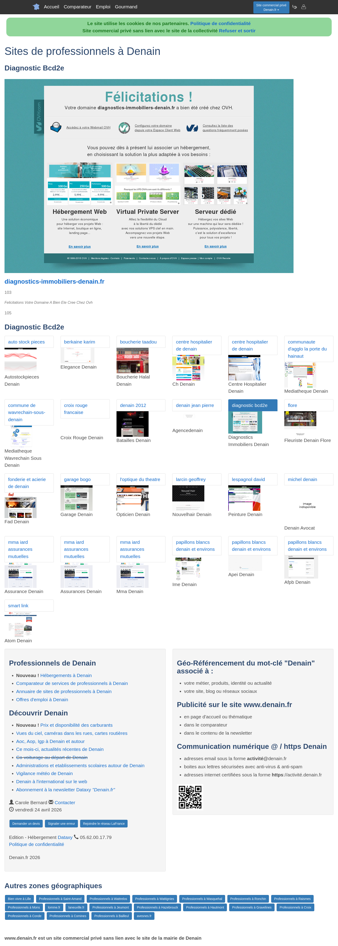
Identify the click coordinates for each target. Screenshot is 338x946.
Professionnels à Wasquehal (202, 899)
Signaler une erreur (61, 823)
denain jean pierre (195, 405)
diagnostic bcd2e (250, 405)
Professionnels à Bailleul (111, 916)
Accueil (51, 6)
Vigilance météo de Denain (44, 773)
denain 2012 (133, 405)
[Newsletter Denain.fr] (294, 7)
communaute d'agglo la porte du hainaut (307, 349)
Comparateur (77, 6)
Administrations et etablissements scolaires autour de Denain (80, 765)
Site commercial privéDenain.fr (271, 7)
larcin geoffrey (191, 479)
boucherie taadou (138, 341)
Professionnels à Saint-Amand (60, 899)
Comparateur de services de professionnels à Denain (72, 683)
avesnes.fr (144, 916)
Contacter (65, 802)
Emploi (103, 6)
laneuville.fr (76, 907)
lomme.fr (54, 907)
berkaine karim (79, 341)
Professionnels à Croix (295, 907)
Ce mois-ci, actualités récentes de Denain (60, 749)
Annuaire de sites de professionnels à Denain (64, 691)
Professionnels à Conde (25, 916)
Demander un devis (26, 823)
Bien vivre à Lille (19, 899)
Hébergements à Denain (66, 675)
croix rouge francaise (76, 409)
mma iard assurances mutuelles (20, 549)
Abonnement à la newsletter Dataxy (65, 789)
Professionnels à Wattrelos (108, 899)
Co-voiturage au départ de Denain (52, 757)
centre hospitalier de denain (194, 345)
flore (292, 405)
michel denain (302, 479)
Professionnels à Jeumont (110, 907)
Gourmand (126, 6)
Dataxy (65, 837)
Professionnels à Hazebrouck (157, 907)
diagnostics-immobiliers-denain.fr (54, 281)
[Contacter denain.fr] (303, 7)
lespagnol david (248, 479)
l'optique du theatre (140, 479)
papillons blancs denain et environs (195, 546)
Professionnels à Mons (24, 907)
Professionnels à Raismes (292, 899)
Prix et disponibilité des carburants (76, 725)
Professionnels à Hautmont (205, 907)
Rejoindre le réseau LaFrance (104, 823)
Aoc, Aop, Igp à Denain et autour (50, 741)
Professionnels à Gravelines (251, 907)
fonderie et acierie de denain (27, 483)
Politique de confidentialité (220, 23)
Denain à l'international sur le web (51, 781)
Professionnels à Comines (68, 916)
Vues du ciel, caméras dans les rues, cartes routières (72, 733)
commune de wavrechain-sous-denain (26, 412)
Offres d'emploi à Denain (42, 699)
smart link (18, 605)
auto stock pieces (26, 341)
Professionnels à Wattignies (154, 899)
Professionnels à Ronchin (248, 899)
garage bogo (77, 479)
